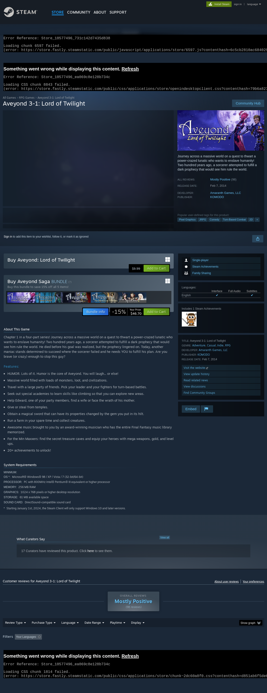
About (100, 12)
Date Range (93, 634)
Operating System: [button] (180, 648)
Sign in (8, 242)
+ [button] (257, 225)
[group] (133, 649)
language (252, 4)
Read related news (196, 386)
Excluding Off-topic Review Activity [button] (72, 648)
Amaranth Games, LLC (225, 198)
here (91, 556)
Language (68, 634)
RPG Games (27, 103)
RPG (228, 351)
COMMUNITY (78, 12)
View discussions (195, 392)
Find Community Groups (199, 398)
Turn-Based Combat (234, 225)
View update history (197, 379)
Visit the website (196, 373)
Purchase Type (42, 634)
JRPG (202, 225)
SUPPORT (118, 12)
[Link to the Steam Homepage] (24, 16)
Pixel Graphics (187, 225)
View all (164, 543)
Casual (211, 351)
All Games (9, 103)
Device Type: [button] (240, 648)
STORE (58, 12)
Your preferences (253, 587)
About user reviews (226, 587)
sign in (238, 4)
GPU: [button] (220, 648)
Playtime (116, 634)
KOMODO (217, 202)
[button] (156, 274)
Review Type (13, 634)
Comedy (214, 225)
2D (251, 225)
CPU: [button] (204, 648)
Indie (220, 351)
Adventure (198, 351)
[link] (126, 317)
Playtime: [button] (108, 648)
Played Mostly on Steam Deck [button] (141, 648)
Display (136, 634)
